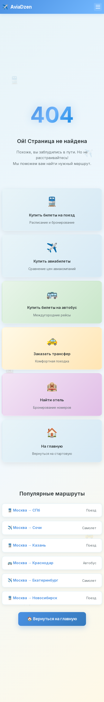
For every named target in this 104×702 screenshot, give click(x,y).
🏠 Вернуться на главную (52, 618)
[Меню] (98, 7)
